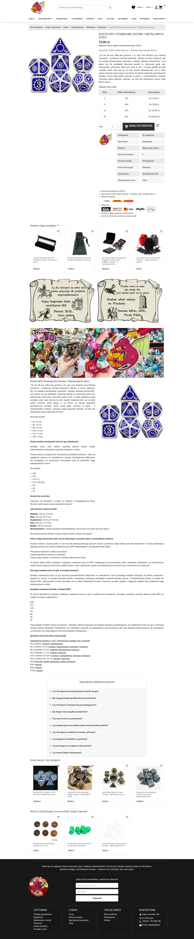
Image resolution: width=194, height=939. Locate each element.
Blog (71, 923)
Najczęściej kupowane (79, 920)
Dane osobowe (110, 914)
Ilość (101, 126)
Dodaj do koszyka (139, 126)
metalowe (83, 647)
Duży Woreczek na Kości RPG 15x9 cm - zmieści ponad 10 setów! (148, 260)
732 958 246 (155, 921)
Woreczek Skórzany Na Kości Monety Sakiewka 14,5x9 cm (79, 259)
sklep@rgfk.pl (154, 925)
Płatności (38, 923)
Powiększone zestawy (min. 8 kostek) (73, 641)
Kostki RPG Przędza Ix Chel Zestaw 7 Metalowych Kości (44, 793)
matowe (46, 644)
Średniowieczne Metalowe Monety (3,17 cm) (43, 844)
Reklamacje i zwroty (42, 920)
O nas (71, 914)
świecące (86, 655)
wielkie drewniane (51, 661)
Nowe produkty (75, 917)
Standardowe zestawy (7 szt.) (43, 641)
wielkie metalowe (67, 661)
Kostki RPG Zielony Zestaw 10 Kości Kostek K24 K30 (80, 844)
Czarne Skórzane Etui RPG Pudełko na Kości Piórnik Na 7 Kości (45, 260)
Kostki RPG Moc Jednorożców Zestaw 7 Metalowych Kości (114, 844)
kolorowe (74, 647)
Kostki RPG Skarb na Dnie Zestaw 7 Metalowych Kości (113, 793)
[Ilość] (112, 126)
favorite (133, 7)
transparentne (57, 644)
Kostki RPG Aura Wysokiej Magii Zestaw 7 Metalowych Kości (79, 794)
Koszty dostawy (41, 926)
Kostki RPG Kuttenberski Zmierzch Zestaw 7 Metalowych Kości (146, 794)
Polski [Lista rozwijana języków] (139, 7)
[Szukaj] (85, 7)
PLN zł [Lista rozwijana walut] (149, 7)
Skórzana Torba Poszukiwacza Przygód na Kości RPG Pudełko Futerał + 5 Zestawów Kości (114, 261)
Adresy (107, 920)
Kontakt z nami (40, 929)
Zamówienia (109, 917)
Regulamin (38, 917)
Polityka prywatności (43, 914)
